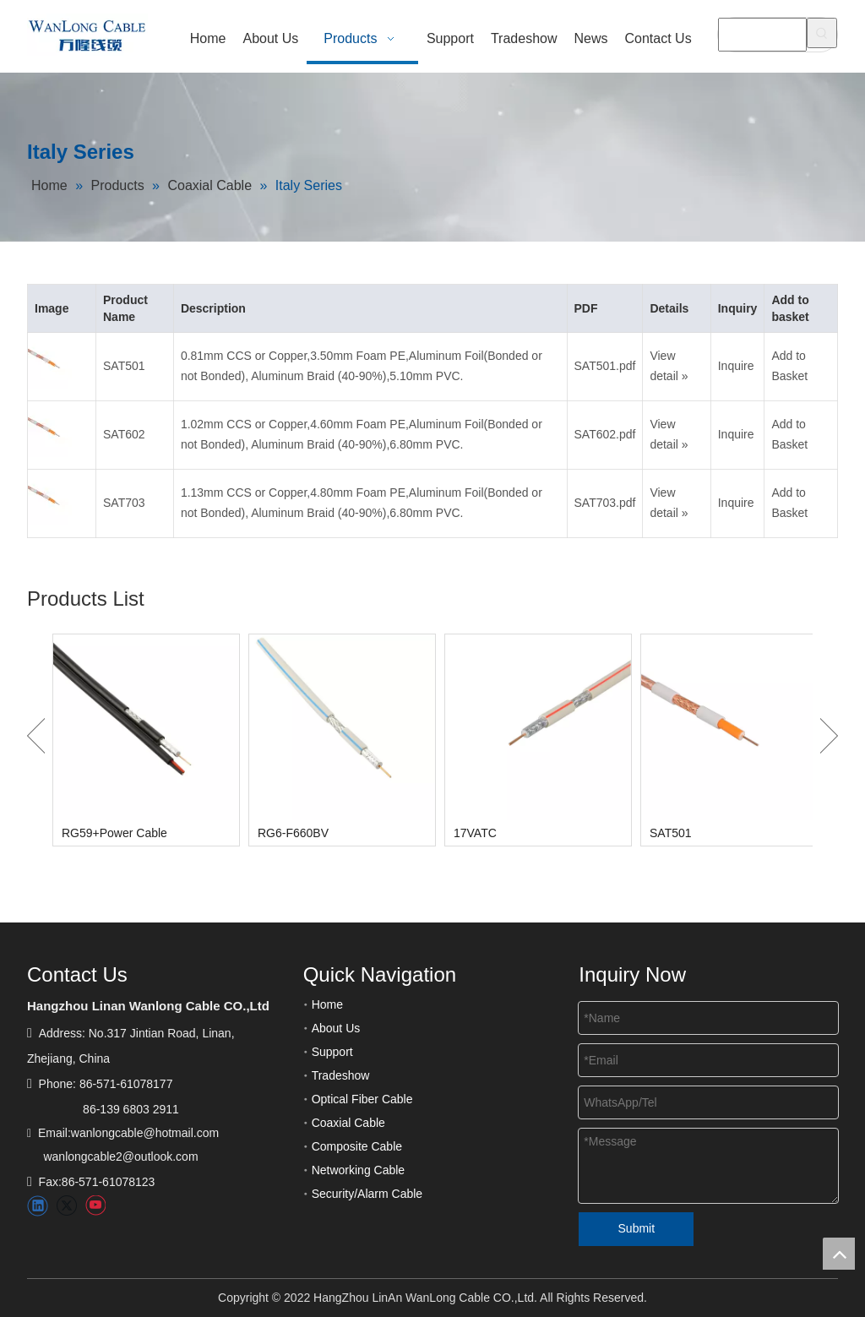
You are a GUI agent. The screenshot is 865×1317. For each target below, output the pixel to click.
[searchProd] (762, 35)
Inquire (736, 366)
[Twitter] (66, 1205)
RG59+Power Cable (114, 833)
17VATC (475, 833)
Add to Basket (789, 366)
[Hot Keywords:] (822, 33)
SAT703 (124, 502)
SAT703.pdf (605, 502)
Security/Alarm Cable (367, 1193)
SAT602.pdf (605, 434)
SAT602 (124, 434)
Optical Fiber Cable (362, 1099)
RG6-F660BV (293, 833)
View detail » (669, 366)
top (839, 1254)
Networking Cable (358, 1170)
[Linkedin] (37, 1205)
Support (332, 1051)
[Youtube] (95, 1205)
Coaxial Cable (348, 1122)
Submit (637, 1228)
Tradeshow (341, 1075)
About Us (336, 1028)
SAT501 (124, 366)
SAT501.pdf (605, 366)
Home (327, 1004)
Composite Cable (357, 1146)
